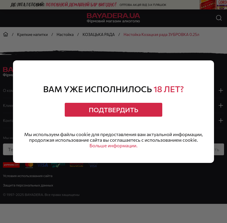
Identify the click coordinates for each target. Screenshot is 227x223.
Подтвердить (113, 110)
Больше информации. (114, 145)
